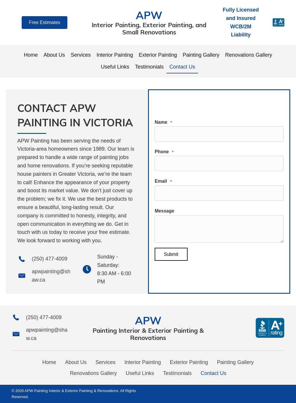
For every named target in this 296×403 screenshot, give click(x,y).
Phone (164, 152)
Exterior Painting (189, 362)
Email (163, 181)
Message (164, 210)
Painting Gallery (235, 362)
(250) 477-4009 (49, 259)
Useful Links (140, 373)
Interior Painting (142, 362)
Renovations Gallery (93, 373)
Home (49, 362)
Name (163, 123)
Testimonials (177, 373)
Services (105, 362)
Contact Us (213, 373)
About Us (75, 362)
